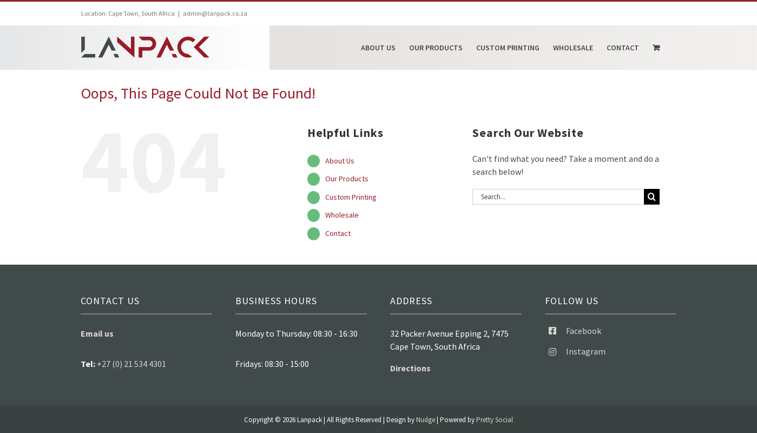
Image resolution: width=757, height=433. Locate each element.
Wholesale (342, 215)
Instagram (585, 351)
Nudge (425, 419)
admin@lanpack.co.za (215, 13)
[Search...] (558, 197)
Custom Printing (351, 197)
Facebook (583, 330)
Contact (338, 233)
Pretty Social (494, 419)
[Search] (652, 197)
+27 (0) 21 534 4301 (131, 363)
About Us (339, 161)
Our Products (346, 178)
